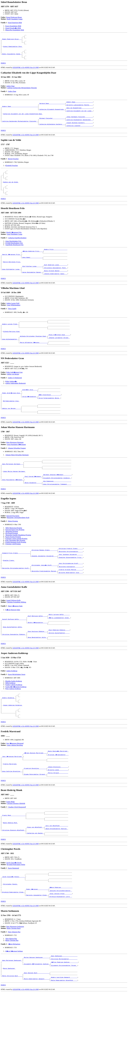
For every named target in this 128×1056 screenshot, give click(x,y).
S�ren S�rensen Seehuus (14, 1010)
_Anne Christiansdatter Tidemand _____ (57, 516)
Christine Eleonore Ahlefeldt (16, 853)
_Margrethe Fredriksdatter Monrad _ (44, 608)
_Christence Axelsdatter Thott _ (55, 286)
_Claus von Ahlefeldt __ (35, 881)
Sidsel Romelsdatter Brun (12, 49)
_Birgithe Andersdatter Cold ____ (70, 609)
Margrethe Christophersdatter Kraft (18, 549)
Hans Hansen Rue (11, 998)
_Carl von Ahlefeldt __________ (56, 879)
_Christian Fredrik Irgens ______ (70, 581)
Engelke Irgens (9, 595)
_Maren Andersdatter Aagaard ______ (36, 1042)
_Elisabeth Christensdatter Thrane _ (63, 1026)
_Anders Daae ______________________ (79, 107)
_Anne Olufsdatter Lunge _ (11, 288)
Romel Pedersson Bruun (14, 17)
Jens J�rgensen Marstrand (15, 790)
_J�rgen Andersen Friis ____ (32, 266)
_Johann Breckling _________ (57, 815)
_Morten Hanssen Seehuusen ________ (36, 1017)
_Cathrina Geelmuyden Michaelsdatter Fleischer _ (20, 130)
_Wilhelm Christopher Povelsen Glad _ (33, 359)
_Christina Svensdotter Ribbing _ (14, 675)
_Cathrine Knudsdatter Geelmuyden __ (79, 129)
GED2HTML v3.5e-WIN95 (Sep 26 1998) (25, 72)
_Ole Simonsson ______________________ (57, 513)
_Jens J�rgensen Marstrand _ (12, 803)
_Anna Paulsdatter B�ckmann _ (13, 511)
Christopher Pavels (10, 942)
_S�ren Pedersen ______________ (61, 945)
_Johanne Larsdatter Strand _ (59, 361)
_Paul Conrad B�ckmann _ (33, 507)
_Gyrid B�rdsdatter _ (30, 421)
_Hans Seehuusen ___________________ (63, 1015)
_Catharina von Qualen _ (35, 888)
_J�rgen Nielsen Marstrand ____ (35, 799)
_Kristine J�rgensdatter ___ (58, 801)
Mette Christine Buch (14, 988)
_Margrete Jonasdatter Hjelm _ (37, 954)
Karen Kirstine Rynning (13, 569)
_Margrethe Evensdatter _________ (70, 602)
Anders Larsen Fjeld (12, 323)
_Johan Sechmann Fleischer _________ (79, 125)
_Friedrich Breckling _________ (34, 817)
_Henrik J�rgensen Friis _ (12, 270)
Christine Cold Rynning (13, 576)
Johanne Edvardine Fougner (17, 476)
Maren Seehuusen (9, 1030)
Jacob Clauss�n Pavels (14, 918)
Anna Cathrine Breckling (15, 791)
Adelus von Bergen (13, 398)
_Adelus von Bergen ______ (11, 435)
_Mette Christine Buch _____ (12, 1039)
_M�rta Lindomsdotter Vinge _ (59, 655)
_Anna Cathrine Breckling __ (12, 821)
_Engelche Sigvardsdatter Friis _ (70, 591)
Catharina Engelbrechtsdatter (17, 253)
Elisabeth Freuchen (12, 175)
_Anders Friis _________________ (55, 265)
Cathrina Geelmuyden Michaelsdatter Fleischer (22, 93)
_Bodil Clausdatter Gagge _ (12, 58)
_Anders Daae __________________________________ (20, 112)
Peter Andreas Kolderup (13, 730)
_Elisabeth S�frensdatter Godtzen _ (36, 1024)
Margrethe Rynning (12, 563)
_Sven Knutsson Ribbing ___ (37, 671)
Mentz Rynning (13, 553)
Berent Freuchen (13, 169)
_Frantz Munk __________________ (14, 867)
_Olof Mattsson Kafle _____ (37, 653)
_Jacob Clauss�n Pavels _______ (14, 933)
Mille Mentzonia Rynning (14, 560)
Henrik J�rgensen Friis (14, 247)
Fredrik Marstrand (10, 812)
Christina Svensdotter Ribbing (16, 639)
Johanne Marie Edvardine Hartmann (17, 483)
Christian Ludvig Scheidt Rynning (16, 570)
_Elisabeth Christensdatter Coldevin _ (57, 509)
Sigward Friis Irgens (12, 548)
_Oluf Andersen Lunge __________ (55, 283)
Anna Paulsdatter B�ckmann (16, 472)
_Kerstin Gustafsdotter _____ (59, 673)
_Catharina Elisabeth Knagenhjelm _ (52, 116)
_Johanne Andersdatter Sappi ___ (55, 293)
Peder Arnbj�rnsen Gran (14, 396)
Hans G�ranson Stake (15, 643)
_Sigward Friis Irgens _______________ (16, 586)
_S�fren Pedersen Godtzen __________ (64, 1023)
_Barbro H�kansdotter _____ (37, 660)
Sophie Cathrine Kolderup (14, 726)
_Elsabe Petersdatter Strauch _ (34, 824)
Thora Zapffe (12, 328)
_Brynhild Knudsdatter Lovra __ (60, 956)
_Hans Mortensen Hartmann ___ (12, 493)
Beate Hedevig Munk (10, 875)
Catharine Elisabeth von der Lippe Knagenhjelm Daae (23, 121)
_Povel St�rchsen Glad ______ (59, 357)
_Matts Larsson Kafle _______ (59, 651)
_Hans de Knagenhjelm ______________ (79, 114)
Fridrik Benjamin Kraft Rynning (16, 574)
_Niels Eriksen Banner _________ (55, 290)
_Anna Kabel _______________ (32, 274)
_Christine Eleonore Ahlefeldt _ (14, 884)
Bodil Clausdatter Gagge (15, 19)
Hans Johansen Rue (14, 991)
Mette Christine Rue (12, 1000)
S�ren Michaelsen (14, 1003)
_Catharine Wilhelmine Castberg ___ (52, 134)
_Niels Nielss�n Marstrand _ (58, 797)
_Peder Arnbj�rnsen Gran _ (12, 417)
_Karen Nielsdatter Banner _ (32, 291)
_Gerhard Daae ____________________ (52, 109)
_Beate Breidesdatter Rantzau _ (56, 883)
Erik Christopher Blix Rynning (15, 572)
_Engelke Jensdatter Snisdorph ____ (44, 590)
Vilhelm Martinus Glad (11, 354)
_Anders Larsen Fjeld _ (10, 345)
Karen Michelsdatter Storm (16, 716)
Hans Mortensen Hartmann (15, 470)
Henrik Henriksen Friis (12, 279)
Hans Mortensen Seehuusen (15, 986)
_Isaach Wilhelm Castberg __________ (79, 132)
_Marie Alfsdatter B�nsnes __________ (33, 366)
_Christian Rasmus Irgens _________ (44, 583)
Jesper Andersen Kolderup (12, 749)
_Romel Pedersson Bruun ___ (12, 40)
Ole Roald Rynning (12, 565)
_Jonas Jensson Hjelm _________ (60, 952)
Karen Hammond (13, 923)
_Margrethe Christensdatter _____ (70, 584)
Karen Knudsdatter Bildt (13, 26)
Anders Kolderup (11, 712)
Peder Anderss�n (11, 405)
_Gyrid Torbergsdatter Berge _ (49, 423)
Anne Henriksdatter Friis (13, 256)
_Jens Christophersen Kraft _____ (70, 599)
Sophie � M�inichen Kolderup (16, 728)
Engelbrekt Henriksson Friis (14, 260)
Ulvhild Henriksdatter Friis (14, 258)
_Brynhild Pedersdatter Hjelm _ (13, 951)
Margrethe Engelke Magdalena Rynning (18, 567)
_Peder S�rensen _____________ (37, 947)
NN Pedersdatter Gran (11, 426)
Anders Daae (10, 91)
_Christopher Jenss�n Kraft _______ (44, 600)
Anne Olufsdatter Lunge (14, 249)
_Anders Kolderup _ (8, 740)
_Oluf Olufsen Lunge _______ (32, 284)
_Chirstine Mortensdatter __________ (63, 1019)
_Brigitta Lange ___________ (57, 819)
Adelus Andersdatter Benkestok (16, 407)
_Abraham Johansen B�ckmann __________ (57, 505)
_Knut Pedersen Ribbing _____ (59, 669)
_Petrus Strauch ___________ (57, 822)
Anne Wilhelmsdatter (13, 324)
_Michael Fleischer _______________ (52, 127)
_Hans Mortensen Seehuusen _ (12, 1021)
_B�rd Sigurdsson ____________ (49, 419)
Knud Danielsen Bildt (15, 22)
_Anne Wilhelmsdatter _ (10, 363)
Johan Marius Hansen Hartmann (14, 502)
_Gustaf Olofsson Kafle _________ (14, 657)
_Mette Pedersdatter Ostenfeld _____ (63, 1044)
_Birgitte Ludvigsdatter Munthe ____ (79, 111)
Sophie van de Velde (11, 195)
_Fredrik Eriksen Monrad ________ (70, 606)
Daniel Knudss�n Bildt (13, 28)
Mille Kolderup (10, 724)
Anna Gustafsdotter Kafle (12, 666)
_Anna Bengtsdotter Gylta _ (37, 678)
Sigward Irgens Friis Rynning (15, 562)
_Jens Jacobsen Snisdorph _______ (70, 588)
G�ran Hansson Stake (13, 646)
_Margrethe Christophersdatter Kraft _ (16, 604)
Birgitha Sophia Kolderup (14, 722)
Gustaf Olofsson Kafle (13, 637)
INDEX (3, 68)
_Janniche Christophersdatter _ (60, 949)
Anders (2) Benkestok (15, 402)
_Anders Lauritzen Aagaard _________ (63, 1040)
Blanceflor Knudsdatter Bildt (15, 30)
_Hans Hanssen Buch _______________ (36, 1035)
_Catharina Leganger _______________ (79, 136)
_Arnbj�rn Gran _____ (30, 414)
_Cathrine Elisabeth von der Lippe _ (79, 118)
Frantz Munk (10, 852)
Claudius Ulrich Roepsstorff (17, 857)
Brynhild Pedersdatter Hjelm (16, 920)
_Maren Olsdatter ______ (33, 514)
